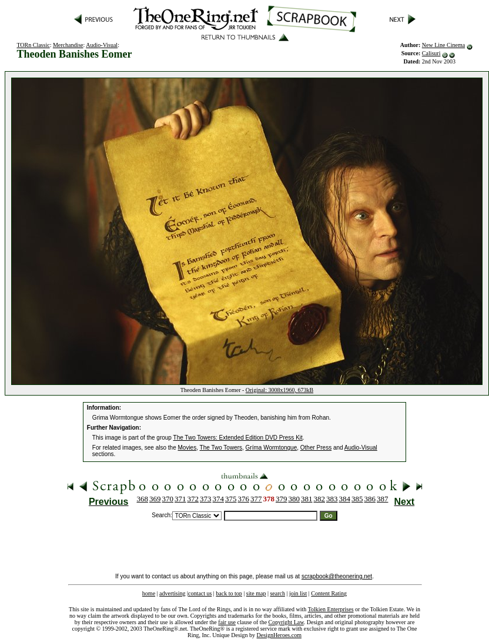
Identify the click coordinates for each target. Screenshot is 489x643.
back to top (229, 593)
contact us (200, 593)
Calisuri (431, 53)
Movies (187, 447)
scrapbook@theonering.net (337, 576)
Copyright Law (286, 622)
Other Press (315, 447)
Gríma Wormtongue (271, 447)
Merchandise (68, 45)
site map (256, 593)
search (277, 593)
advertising (172, 593)
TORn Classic (32, 45)
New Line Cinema (443, 45)
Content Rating (329, 593)
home (148, 593)
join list (298, 593)
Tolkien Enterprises (331, 609)
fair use (227, 622)
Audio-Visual (102, 45)
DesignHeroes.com (279, 635)
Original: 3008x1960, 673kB (279, 390)
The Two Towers (221, 447)
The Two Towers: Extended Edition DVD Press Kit (238, 437)
